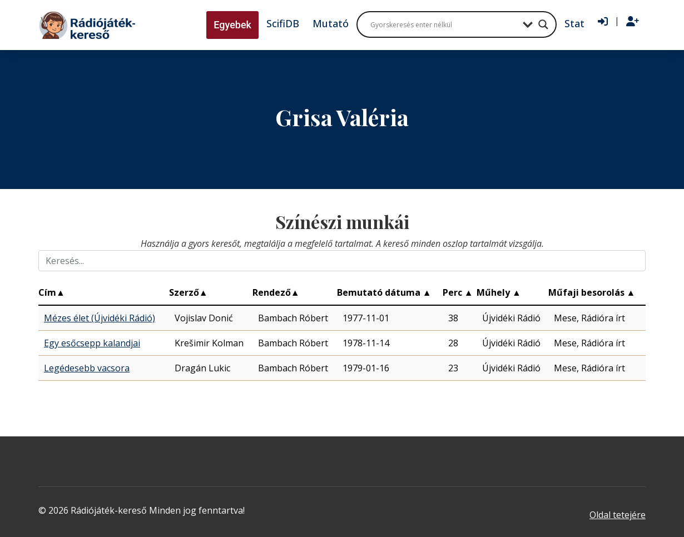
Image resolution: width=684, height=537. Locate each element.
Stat (574, 23)
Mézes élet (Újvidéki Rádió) (99, 318)
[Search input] (443, 24)
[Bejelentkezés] (602, 21)
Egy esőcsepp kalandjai (92, 343)
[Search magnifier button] (543, 24)
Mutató (331, 23)
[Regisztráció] (633, 21)
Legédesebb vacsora (87, 368)
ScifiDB (282, 23)
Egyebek (232, 25)
